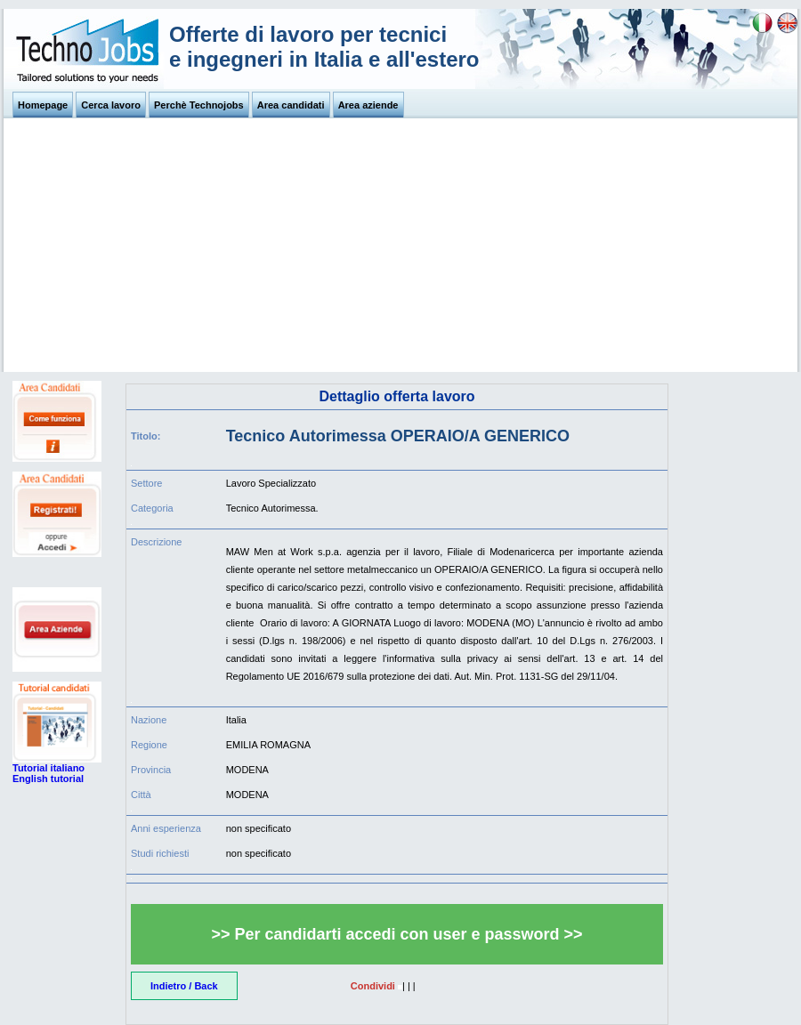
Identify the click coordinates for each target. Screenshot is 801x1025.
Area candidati (291, 105)
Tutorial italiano (48, 768)
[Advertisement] (400, 247)
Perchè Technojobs (199, 105)
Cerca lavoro (111, 105)
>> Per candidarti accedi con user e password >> (396, 934)
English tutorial (48, 778)
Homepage (43, 105)
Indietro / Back (184, 986)
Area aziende (368, 105)
